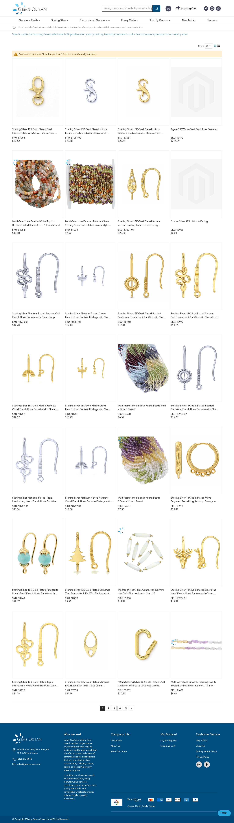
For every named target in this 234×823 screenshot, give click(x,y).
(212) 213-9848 (24, 759)
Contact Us (116, 740)
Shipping (200, 746)
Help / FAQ (201, 740)
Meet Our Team (119, 751)
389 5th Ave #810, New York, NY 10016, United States (33, 751)
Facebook (207, 764)
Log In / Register (168, 740)
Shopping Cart (167, 746)
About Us (115, 746)
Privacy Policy (202, 757)
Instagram (199, 764)
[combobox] (131, 8)
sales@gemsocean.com (29, 764)
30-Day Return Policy (206, 751)
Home (14, 27)
